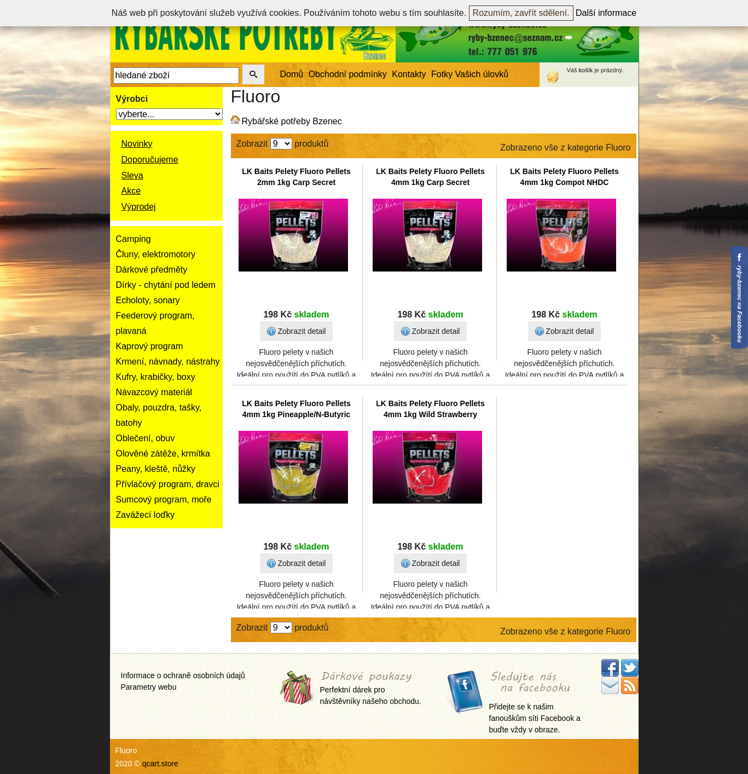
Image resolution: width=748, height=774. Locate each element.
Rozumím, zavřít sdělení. (521, 13)
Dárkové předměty (152, 269)
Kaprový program (149, 346)
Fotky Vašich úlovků (469, 74)
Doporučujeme (149, 159)
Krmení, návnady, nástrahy (168, 361)
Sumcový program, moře (164, 499)
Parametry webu (149, 687)
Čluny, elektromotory (156, 254)
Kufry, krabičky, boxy (155, 377)
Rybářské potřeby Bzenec (292, 121)
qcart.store (160, 763)
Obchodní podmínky (348, 74)
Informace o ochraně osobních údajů (183, 675)
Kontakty (409, 74)
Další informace (606, 13)
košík (586, 70)
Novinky (137, 143)
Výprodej (138, 206)
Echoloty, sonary (148, 300)
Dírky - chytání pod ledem (166, 285)
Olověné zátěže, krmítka (163, 453)
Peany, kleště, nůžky (156, 468)
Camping (133, 239)
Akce (131, 190)
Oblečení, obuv (145, 438)
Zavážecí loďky (145, 514)
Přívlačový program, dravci (167, 484)
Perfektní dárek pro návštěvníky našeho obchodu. (370, 689)
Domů (292, 74)
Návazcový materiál (154, 392)
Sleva (132, 175)
